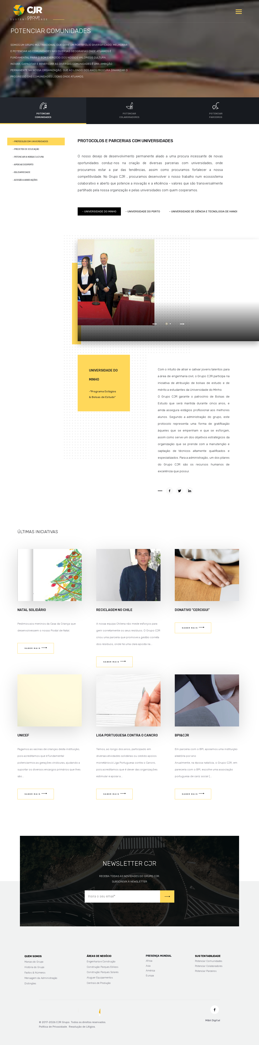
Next (182, 323)
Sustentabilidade (208, 956)
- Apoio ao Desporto (23, 164)
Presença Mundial (158, 955)
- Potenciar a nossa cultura (28, 157)
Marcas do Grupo (33, 961)
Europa (150, 975)
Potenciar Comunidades (208, 961)
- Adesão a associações (25, 180)
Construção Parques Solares (102, 972)
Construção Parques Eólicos (102, 967)
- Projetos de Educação (26, 149)
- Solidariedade (21, 172)
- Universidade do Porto (142, 211)
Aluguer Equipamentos (100, 977)
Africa (149, 960)
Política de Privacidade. (53, 1026)
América (150, 970)
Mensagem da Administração (40, 978)
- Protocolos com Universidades (30, 141)
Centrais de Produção (99, 983)
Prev (154, 323)
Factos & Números (34, 972)
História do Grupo (34, 967)
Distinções (30, 983)
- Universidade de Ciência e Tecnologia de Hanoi (203, 211)
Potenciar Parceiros (205, 971)
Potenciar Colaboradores (208, 966)
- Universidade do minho (99, 211)
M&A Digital (212, 1020)
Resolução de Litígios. (82, 1026)
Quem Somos (33, 956)
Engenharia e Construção (101, 961)
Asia (148, 965)
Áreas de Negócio (99, 956)
